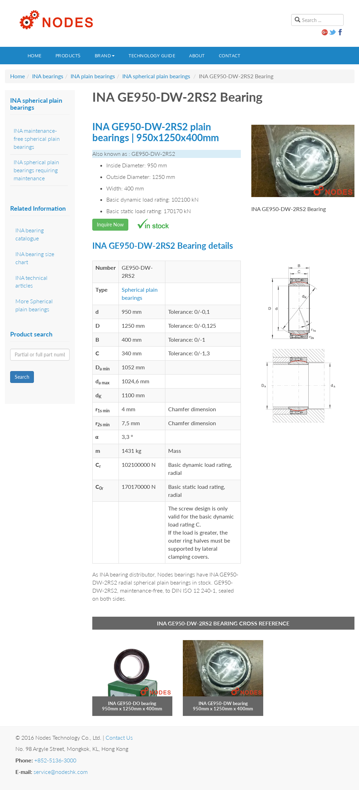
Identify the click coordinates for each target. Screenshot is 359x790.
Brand (105, 55)
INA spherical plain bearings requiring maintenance (36, 170)
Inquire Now (110, 224)
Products (68, 55)
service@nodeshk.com (61, 771)
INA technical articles (31, 281)
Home (35, 55)
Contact (229, 55)
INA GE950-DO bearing (132, 703)
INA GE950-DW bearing (223, 703)
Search (22, 377)
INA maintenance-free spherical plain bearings (37, 138)
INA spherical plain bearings (156, 76)
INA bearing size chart (34, 258)
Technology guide (152, 55)
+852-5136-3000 (55, 760)
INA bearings (47, 76)
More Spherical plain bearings (34, 305)
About (197, 55)
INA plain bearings (93, 76)
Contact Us (119, 737)
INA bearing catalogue (29, 234)
